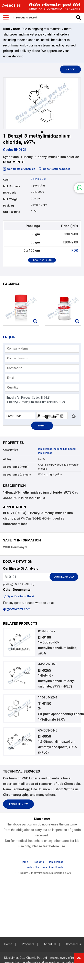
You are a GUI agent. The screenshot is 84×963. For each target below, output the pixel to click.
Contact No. (15, 368)
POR (74, 250)
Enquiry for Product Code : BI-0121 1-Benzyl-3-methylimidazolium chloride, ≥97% (42, 402)
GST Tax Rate (11, 211)
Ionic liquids (45, 448)
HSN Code (9, 192)
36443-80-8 (38, 178)
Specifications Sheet (54, 168)
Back (70, 69)
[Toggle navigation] (6, 17)
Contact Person (17, 358)
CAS (6, 179)
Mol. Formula (11, 186)
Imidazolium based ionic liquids (44, 867)
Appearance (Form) (16, 466)
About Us (50, 944)
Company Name (18, 348)
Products (38, 861)
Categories (10, 449)
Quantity (12, 387)
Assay (7, 459)
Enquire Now (18, 804)
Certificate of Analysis (19, 168)
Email (10, 378)
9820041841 (11, 5)
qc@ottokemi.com (17, 609)
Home (24, 861)
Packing (8, 205)
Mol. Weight (10, 199)
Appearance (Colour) (17, 474)
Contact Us (73, 944)
